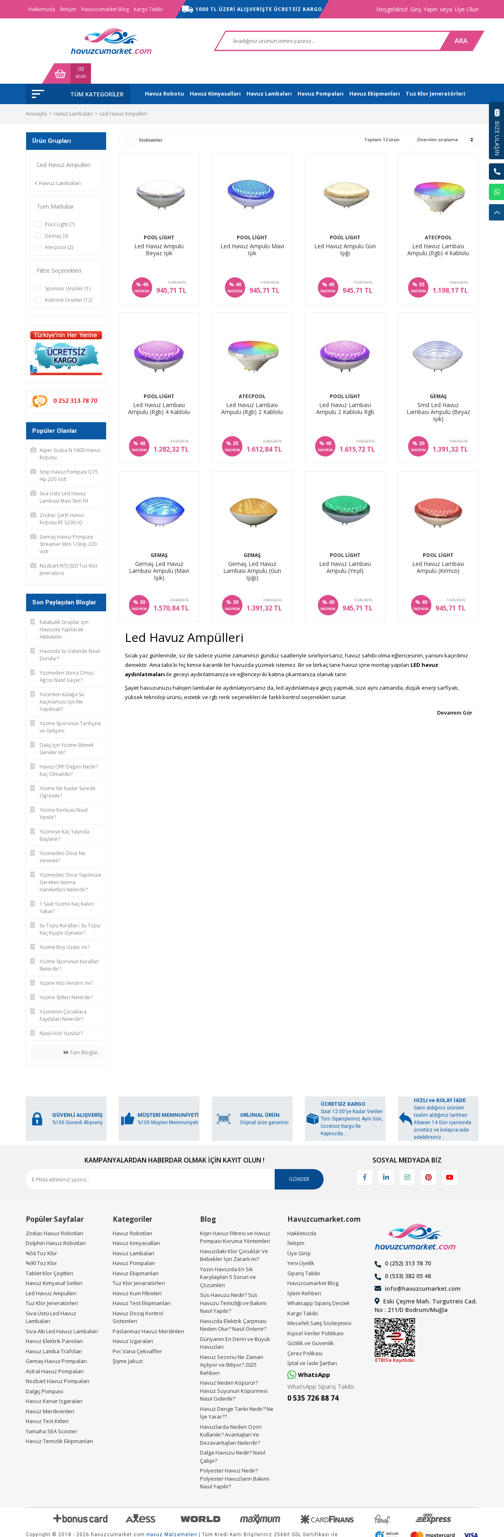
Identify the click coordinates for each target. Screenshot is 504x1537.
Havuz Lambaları (133, 1232)
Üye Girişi (299, 1232)
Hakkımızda (41, 9)
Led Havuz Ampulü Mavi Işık (252, 229)
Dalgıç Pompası (44, 1370)
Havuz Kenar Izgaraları (54, 1380)
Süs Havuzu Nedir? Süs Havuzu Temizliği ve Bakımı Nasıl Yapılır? (233, 1282)
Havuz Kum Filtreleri (137, 1272)
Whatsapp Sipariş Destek (318, 1282)
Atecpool (438, 217)
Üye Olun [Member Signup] (467, 9)
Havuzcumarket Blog (105, 9)
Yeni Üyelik (300, 1242)
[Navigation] (78, 73)
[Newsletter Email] (175, 1159)
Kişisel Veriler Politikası (315, 1312)
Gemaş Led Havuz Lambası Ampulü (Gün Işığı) (252, 550)
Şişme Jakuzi (128, 1340)
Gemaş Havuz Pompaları (56, 1340)
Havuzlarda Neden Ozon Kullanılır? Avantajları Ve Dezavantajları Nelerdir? (231, 1414)
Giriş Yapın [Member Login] (423, 9)
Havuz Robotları (132, 1212)
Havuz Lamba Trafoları (54, 1330)
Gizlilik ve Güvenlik (310, 1322)
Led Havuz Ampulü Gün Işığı (345, 229)
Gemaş (438, 375)
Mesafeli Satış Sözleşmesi (319, 1302)
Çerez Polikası (304, 1333)
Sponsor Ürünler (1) (67, 268)
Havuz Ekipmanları (136, 1252)
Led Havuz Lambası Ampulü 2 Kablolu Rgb (345, 388)
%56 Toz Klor (41, 1232)
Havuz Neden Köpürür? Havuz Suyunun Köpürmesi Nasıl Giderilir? (234, 1370)
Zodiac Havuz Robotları (54, 1212)
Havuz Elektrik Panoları (54, 1320)
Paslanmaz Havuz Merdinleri (148, 1310)
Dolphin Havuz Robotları (56, 1222)
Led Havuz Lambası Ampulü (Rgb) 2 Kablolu (252, 388)
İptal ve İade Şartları (312, 1342)
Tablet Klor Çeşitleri (49, 1252)
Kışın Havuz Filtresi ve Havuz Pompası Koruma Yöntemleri (235, 1217)
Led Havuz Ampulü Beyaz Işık (159, 229)
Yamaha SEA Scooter (51, 1410)
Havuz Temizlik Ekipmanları (59, 1420)
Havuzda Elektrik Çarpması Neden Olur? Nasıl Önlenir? (233, 1304)
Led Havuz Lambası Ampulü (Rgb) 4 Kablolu (438, 229)
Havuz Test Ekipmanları (142, 1282)
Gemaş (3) (56, 215)
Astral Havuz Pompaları (55, 1350)
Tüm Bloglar (81, 1032)
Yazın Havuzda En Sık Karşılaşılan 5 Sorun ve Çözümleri (228, 1256)
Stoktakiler (151, 119)
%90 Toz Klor (41, 1242)
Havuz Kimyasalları (136, 1222)
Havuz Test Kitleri (47, 1400)
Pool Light (159, 217)
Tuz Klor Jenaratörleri (139, 1262)
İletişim (68, 9)
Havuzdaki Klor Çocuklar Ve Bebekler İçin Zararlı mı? (234, 1235)
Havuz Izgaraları (133, 1320)
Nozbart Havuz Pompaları (57, 1360)
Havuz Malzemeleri (172, 1514)
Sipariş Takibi (303, 1252)
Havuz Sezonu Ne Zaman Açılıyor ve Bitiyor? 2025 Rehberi (231, 1344)
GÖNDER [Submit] (299, 1158)
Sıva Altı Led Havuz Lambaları (62, 1310)
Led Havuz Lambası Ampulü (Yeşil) (345, 547)
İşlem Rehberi (304, 1272)
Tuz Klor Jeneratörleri (52, 1282)
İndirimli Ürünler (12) (68, 279)
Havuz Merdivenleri (50, 1390)
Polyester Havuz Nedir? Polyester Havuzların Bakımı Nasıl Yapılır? (234, 1458)
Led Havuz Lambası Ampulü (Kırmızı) (438, 547)
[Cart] (454, 41)
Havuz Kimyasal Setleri (54, 1262)
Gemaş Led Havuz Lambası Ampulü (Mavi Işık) (159, 550)
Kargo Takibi (148, 9)
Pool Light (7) (60, 203)
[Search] (253, 41)
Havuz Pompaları (134, 1242)
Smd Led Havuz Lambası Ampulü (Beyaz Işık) (438, 391)
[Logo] (66, 41)
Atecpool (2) (59, 226)
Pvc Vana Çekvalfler (137, 1330)
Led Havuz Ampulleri (123, 93)
